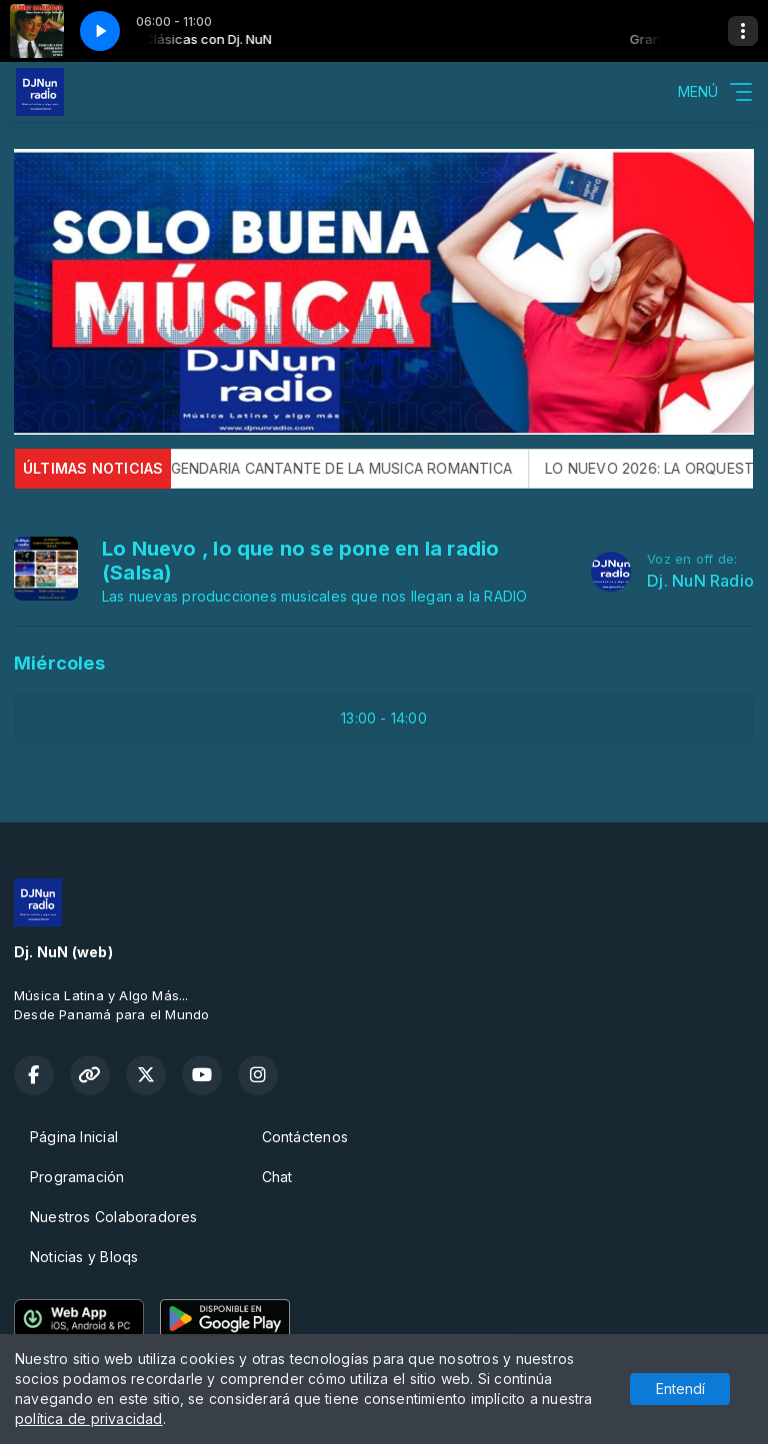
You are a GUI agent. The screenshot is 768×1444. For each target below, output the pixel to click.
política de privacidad (89, 1418)
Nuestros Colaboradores (114, 1216)
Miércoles (59, 663)
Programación (77, 1176)
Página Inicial (74, 1136)
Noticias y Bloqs (84, 1256)
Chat (277, 1176)
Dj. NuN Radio (700, 581)
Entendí (680, 1388)
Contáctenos (305, 1136)
